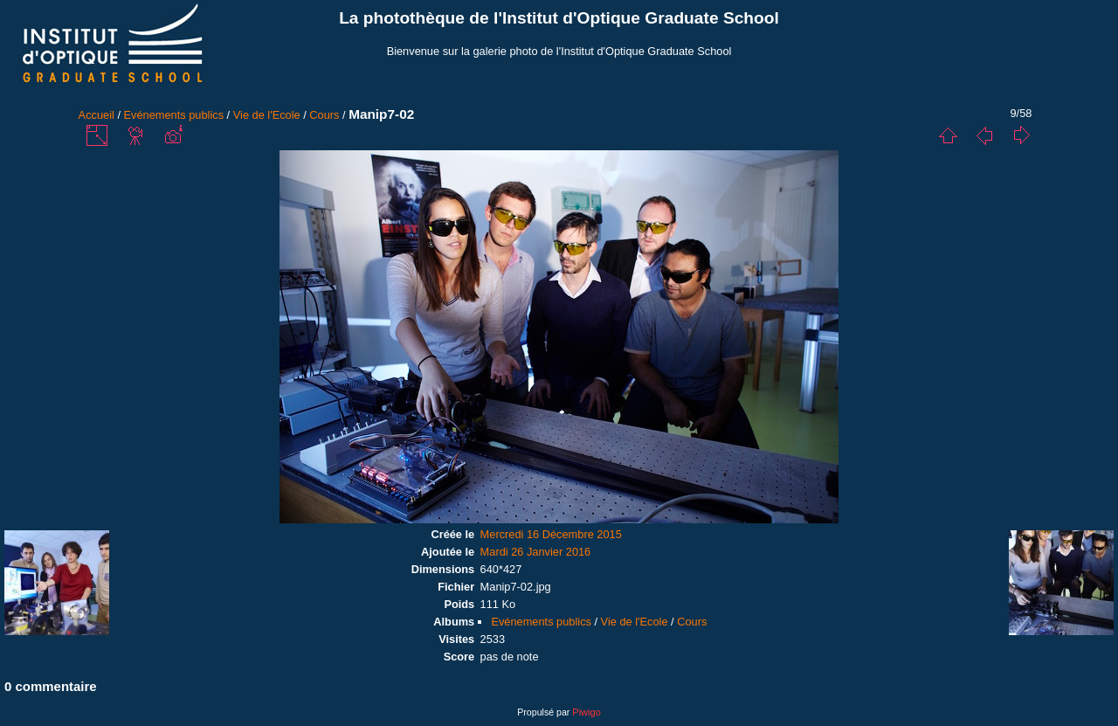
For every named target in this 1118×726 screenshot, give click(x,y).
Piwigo (586, 712)
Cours (324, 114)
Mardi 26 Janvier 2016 (535, 551)
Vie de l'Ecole (266, 114)
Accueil (96, 114)
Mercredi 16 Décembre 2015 (551, 534)
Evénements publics (174, 114)
